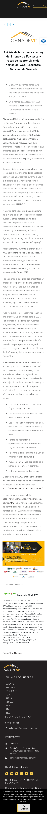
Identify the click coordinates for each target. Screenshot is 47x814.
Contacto (14, 743)
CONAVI (10, 701)
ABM (8, 709)
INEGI (8, 712)
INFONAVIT (11, 687)
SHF (8, 705)
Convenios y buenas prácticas (23, 788)
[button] (43, 41)
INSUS (9, 698)
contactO (12, 737)
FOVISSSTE (11, 690)
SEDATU (10, 683)
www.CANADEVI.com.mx (12, 637)
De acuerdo (24, 807)
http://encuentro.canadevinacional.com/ (23, 488)
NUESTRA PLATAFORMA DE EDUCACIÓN (22, 781)
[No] (44, 801)
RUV (8, 694)
